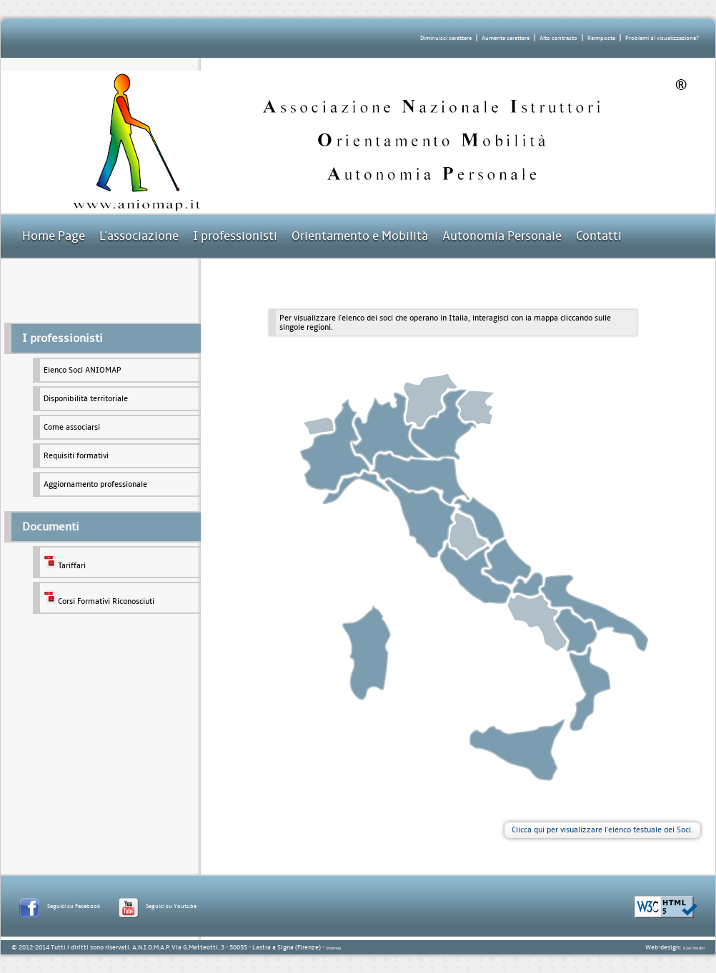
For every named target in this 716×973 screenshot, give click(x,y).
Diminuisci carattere (446, 38)
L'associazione (139, 236)
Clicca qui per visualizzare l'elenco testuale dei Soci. (602, 830)
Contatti (599, 236)
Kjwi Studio (694, 948)
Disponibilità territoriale (86, 398)
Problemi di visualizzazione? (662, 38)
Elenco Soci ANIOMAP (82, 370)
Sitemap (334, 948)
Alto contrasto (558, 38)
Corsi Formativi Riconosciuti (99, 598)
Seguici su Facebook (73, 906)
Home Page (53, 236)
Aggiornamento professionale (95, 484)
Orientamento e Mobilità (360, 236)
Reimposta (601, 38)
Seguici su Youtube (171, 906)
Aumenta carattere (505, 38)
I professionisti (235, 236)
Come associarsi (72, 427)
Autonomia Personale (502, 236)
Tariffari (65, 562)
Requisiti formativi (76, 455)
